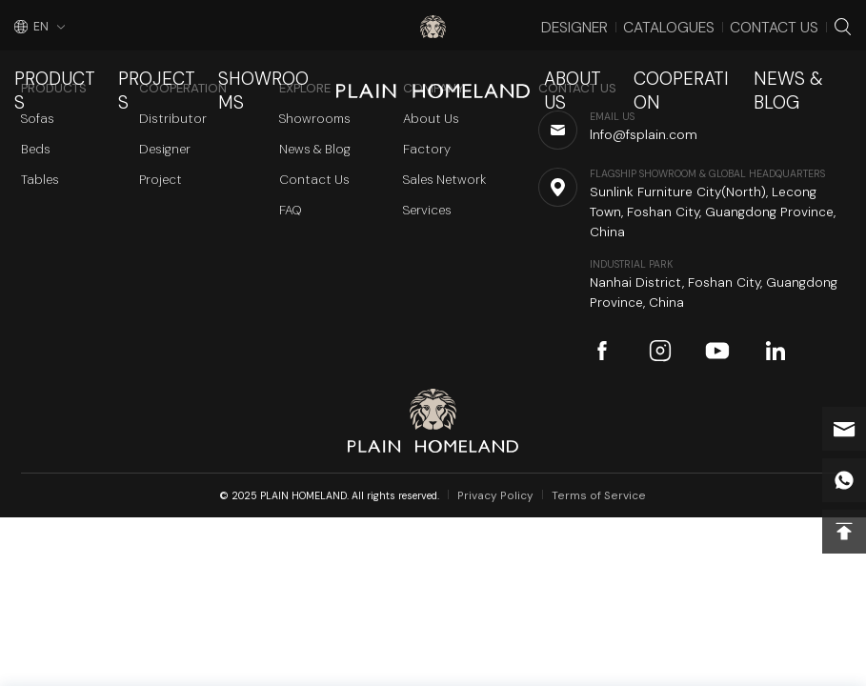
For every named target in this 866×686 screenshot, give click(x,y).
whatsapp (844, 480)
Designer (637, 23)
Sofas (37, 119)
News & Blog (807, 61)
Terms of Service (594, 495)
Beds (35, 149)
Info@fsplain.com (844, 429)
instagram (660, 350)
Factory (427, 149)
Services (427, 210)
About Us (599, 61)
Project (160, 180)
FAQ (290, 210)
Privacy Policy (506, 495)
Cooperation (697, 61)
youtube (717, 350)
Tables (40, 180)
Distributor (173, 119)
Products (48, 61)
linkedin (775, 350)
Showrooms (234, 61)
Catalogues (710, 23)
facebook (602, 350)
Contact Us (791, 23)
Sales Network (444, 180)
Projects (137, 61)
